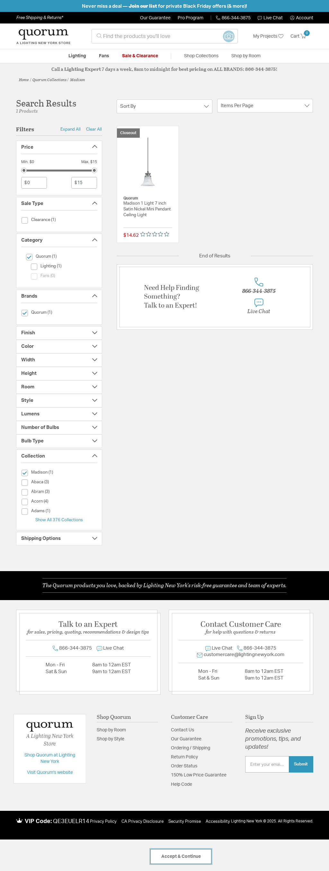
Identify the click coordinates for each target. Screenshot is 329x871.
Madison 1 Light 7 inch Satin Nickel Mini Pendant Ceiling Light (147, 209)
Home (24, 79)
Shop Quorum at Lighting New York (49, 758)
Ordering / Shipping (190, 748)
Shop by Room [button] (246, 56)
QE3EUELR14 (71, 821)
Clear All (94, 129)
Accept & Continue (181, 856)
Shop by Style (110, 739)
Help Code (181, 784)
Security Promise (184, 822)
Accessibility (218, 822)
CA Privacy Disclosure (142, 822)
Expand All (70, 129)
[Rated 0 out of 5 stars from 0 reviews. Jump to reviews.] (156, 233)
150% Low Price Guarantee (199, 775)
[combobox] (165, 36)
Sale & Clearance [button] (140, 56)
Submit (301, 764)
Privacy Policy (103, 822)
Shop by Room (111, 730)
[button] (301, 18)
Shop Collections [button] (201, 56)
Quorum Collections (49, 79)
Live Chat (270, 18)
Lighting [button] (77, 56)
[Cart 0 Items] (301, 36)
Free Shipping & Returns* (39, 17)
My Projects (268, 36)
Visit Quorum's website (50, 772)
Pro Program (190, 18)
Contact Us (182, 730)
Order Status (184, 766)
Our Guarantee (155, 18)
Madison (77, 79)
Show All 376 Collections (59, 520)
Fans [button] (104, 56)
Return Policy (184, 757)
